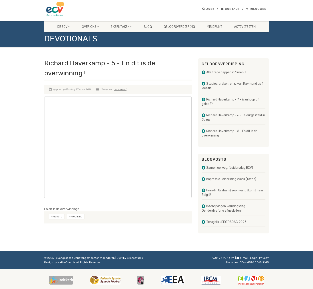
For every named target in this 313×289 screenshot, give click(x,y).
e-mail (242, 257)
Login (253, 257)
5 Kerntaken (121, 27)
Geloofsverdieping (179, 27)
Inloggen (256, 8)
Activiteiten (245, 27)
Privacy (264, 257)
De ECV (63, 27)
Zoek (208, 8)
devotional (120, 89)
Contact (230, 8)
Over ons (90, 27)
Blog (148, 27)
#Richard (56, 216)
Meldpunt (214, 27)
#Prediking (75, 216)
